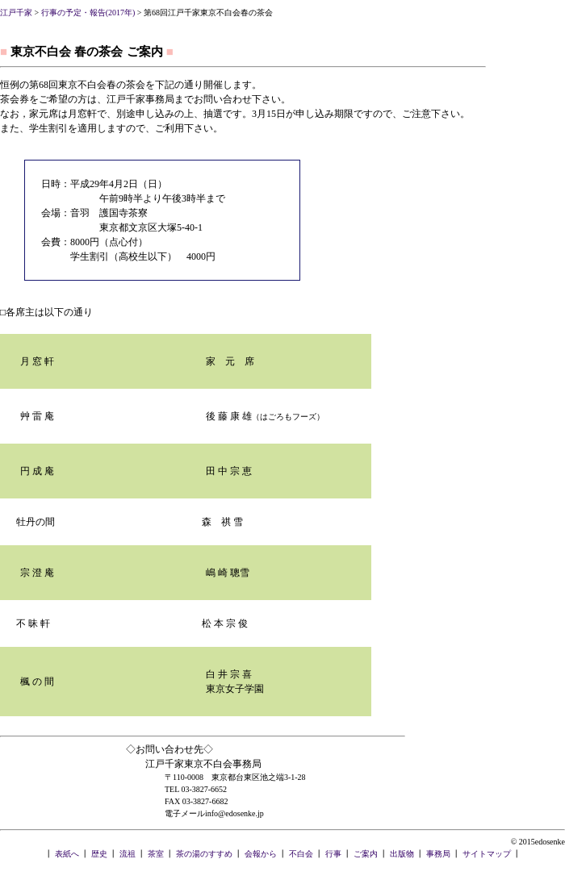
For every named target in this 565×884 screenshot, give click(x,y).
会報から (261, 853)
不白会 (301, 853)
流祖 (127, 853)
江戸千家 (16, 12)
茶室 (156, 853)
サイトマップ (486, 853)
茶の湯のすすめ (204, 853)
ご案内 (366, 853)
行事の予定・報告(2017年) (88, 12)
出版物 (402, 853)
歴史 (99, 853)
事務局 (438, 853)
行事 (333, 853)
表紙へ (67, 853)
